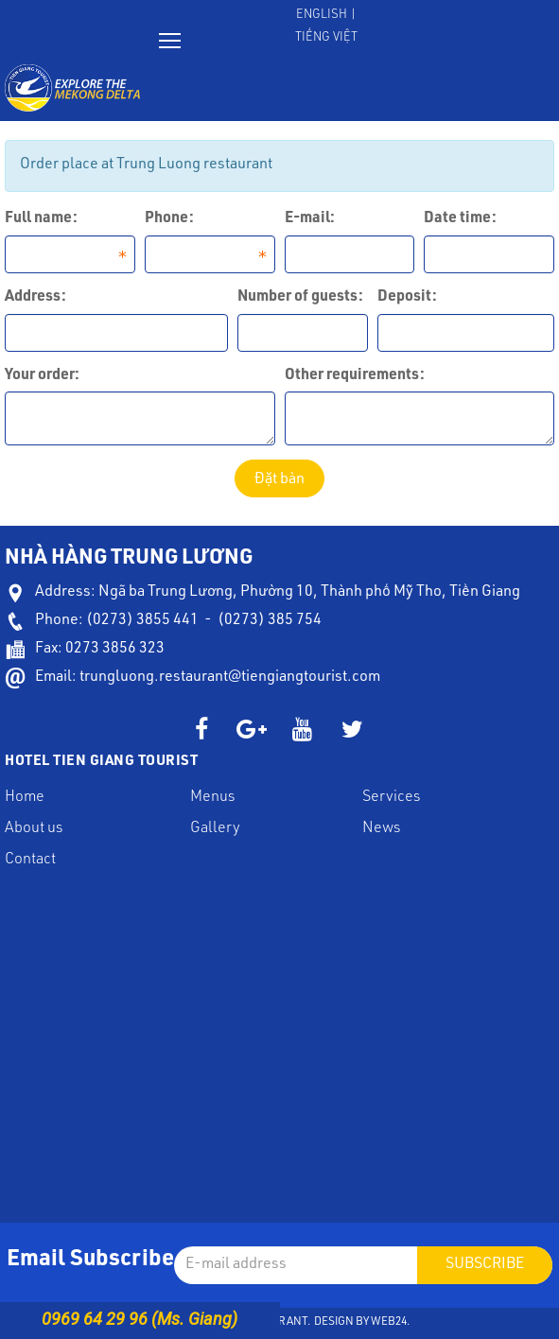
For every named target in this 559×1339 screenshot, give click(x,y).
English (321, 15)
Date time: (460, 219)
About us (33, 829)
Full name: (41, 219)
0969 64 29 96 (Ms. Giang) (139, 1319)
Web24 (389, 1322)
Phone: (169, 219)
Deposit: (407, 297)
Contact (30, 860)
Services (391, 798)
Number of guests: (300, 297)
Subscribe (484, 1265)
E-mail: (310, 219)
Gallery (215, 829)
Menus (212, 798)
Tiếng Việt (326, 38)
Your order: (42, 376)
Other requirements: (355, 376)
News (381, 829)
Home (24, 798)
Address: (35, 297)
